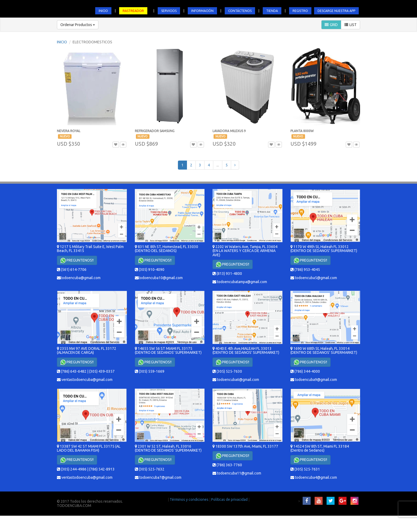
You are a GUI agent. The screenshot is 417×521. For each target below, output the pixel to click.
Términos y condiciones (189, 499)
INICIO (103, 10)
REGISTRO (300, 10)
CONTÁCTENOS (240, 10)
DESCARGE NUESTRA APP (336, 10)
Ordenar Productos (77, 25)
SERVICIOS (169, 10)
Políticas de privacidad (229, 499)
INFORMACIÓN (202, 10)
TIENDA (272, 10)
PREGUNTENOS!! (77, 260)
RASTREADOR (133, 10)
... (217, 165)
